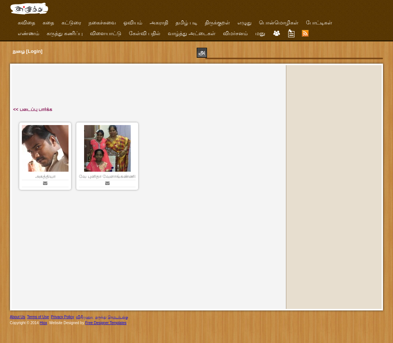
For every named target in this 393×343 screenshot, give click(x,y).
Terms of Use (38, 317)
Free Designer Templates (106, 323)
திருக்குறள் (217, 23)
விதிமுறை (84, 317)
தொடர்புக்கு (118, 317)
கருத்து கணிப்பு (65, 33)
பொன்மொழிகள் (279, 23)
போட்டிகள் (319, 23)
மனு (260, 33)
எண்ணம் (28, 33)
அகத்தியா (45, 176)
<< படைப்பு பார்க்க (33, 109)
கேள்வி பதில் (144, 33)
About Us (17, 317)
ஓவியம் (132, 23)
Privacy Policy (62, 317)
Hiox (43, 323)
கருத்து (101, 317)
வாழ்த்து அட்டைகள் (192, 33)
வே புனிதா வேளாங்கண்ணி (107, 176)
